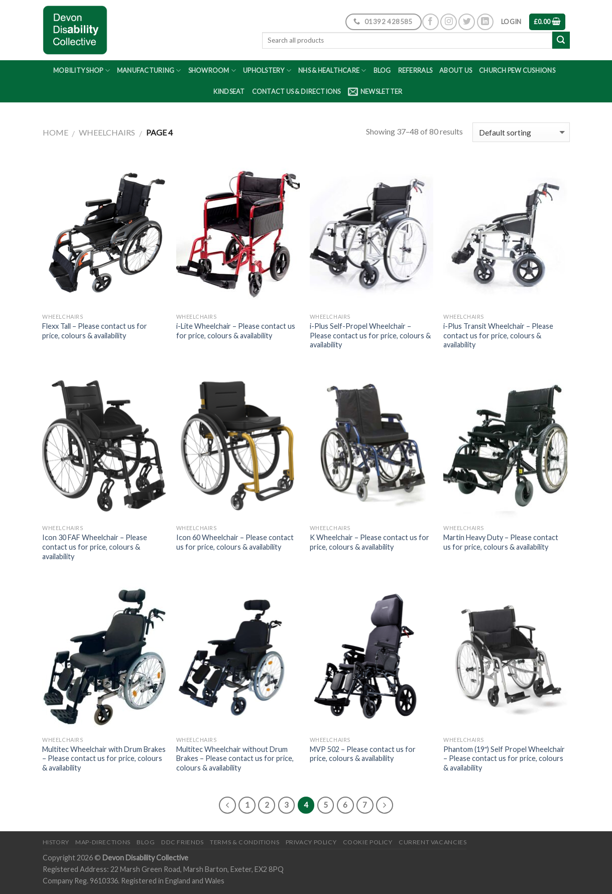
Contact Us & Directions (296, 91)
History (56, 842)
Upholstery (267, 70)
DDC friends (182, 842)
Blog (382, 70)
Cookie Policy (368, 842)
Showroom (212, 70)
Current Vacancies (432, 842)
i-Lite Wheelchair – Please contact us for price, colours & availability (235, 331)
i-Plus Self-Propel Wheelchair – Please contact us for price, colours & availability (370, 335)
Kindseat (229, 91)
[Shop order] (520, 132)
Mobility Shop (81, 70)
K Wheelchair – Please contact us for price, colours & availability (369, 542)
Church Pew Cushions (517, 70)
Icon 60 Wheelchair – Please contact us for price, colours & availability (235, 542)
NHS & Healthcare (332, 70)
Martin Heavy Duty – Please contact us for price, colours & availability (500, 542)
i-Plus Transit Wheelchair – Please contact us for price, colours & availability (498, 335)
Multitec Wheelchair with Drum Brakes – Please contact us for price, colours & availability (104, 758)
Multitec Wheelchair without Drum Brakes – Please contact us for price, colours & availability (235, 758)
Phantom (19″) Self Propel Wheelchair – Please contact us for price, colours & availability (504, 758)
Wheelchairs (107, 132)
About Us (455, 70)
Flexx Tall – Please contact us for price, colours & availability (94, 331)
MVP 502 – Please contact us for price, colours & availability (363, 754)
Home (55, 132)
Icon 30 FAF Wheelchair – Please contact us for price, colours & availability (94, 546)
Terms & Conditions (244, 842)
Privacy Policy (311, 842)
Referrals (415, 70)
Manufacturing (149, 70)
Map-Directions (103, 842)
